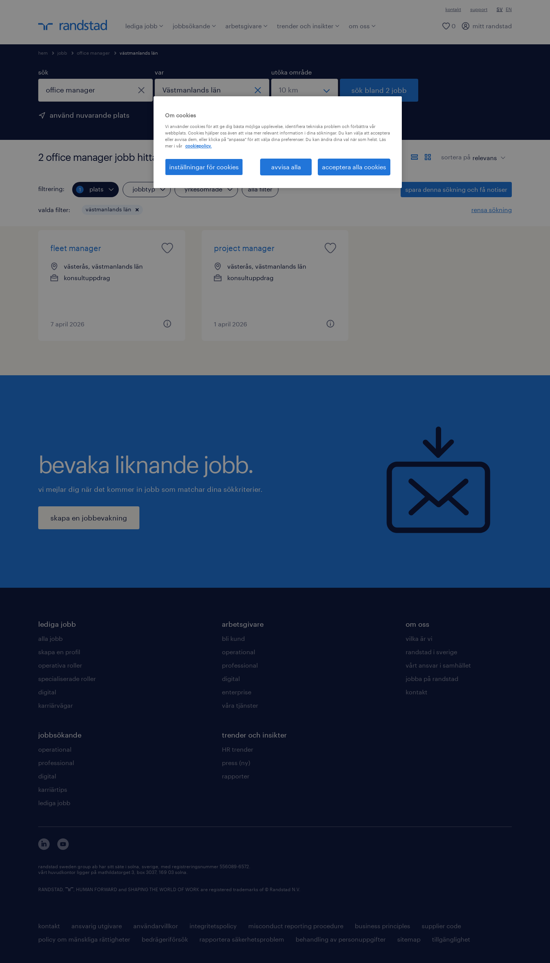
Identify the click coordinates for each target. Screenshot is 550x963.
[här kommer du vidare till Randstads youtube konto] (63, 847)
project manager (244, 248)
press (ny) (236, 762)
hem (43, 52)
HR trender (237, 749)
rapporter (235, 776)
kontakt (453, 9)
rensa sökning (491, 209)
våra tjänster (240, 705)
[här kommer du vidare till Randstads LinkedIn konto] (44, 847)
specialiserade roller (67, 678)
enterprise (236, 692)
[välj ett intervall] (304, 90)
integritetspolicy (213, 925)
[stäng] (141, 90)
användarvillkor (155, 925)
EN (509, 9)
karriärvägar (55, 705)
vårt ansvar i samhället (438, 665)
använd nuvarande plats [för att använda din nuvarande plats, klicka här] (89, 115)
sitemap (409, 939)
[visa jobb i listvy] (414, 157)
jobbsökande (194, 25)
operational (54, 749)
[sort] (487, 152)
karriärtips (52, 789)
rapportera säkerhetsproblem (241, 939)
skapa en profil (59, 651)
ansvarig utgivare (96, 925)
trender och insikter (308, 25)
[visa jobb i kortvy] (428, 157)
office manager (93, 52)
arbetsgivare (246, 25)
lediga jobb (144, 25)
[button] (137, 210)
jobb (62, 52)
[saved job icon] (167, 248)
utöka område (291, 72)
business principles (382, 925)
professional (56, 762)
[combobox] (95, 90)
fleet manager (75, 248)
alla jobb (50, 638)
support (478, 9)
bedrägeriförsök (165, 939)
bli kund (233, 638)
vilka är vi (419, 638)
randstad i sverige (431, 651)
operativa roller (60, 665)
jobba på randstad (432, 678)
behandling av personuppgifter (341, 939)
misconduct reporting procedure (295, 925)
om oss (362, 25)
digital (47, 692)
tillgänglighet (451, 939)
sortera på (456, 156)
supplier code (441, 925)
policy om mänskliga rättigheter (84, 939)
